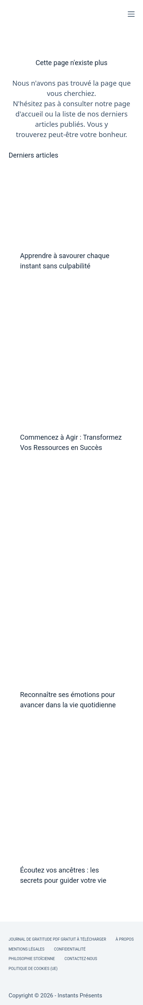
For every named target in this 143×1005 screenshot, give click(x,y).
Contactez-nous (80, 959)
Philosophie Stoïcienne (32, 959)
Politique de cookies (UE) (33, 969)
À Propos (124, 939)
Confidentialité (69, 949)
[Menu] (131, 14)
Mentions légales (27, 949)
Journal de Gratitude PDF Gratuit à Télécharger (57, 939)
